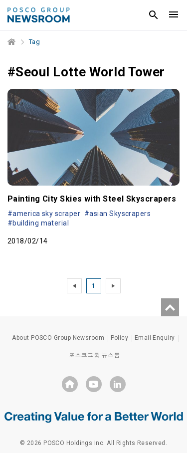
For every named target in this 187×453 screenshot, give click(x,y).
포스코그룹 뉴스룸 (94, 355)
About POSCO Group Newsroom (58, 337)
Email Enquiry (155, 337)
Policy (120, 337)
